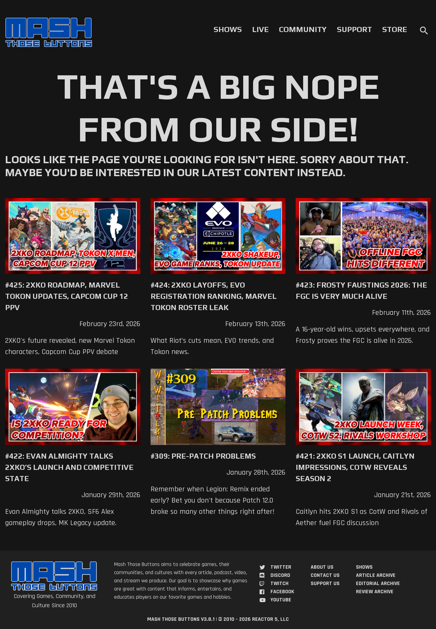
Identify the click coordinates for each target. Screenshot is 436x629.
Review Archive (374, 591)
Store (394, 29)
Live (260, 29)
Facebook (282, 591)
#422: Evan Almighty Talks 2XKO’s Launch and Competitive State (69, 467)
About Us (322, 567)
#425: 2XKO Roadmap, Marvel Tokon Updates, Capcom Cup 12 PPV (66, 296)
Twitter (280, 567)
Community (303, 29)
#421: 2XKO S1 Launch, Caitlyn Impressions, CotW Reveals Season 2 (355, 467)
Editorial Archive (378, 583)
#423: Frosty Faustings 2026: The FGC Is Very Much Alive (361, 290)
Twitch (279, 583)
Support (354, 29)
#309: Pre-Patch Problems (203, 455)
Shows (228, 29)
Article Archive (375, 575)
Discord (280, 575)
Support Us (325, 583)
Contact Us (325, 575)
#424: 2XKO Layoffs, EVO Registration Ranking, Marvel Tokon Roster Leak (214, 296)
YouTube (280, 599)
